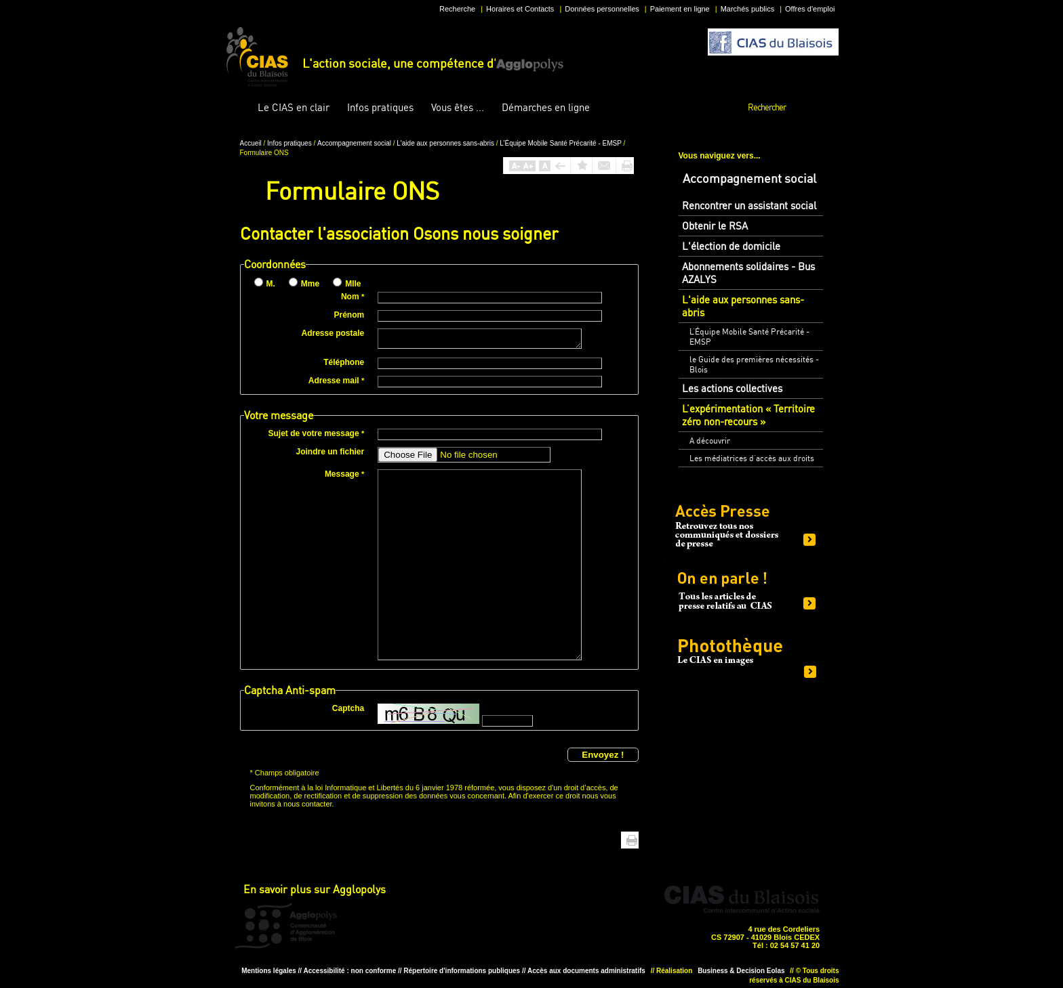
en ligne (546, 107)
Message (344, 474)
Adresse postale (332, 333)
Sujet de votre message (316, 433)
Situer (526, 925)
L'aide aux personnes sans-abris (446, 143)
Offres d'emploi (810, 9)
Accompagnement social (355, 143)
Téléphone (343, 362)
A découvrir (709, 440)
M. (270, 283)
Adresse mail (336, 380)
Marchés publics (747, 9)
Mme (310, 283)
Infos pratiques (290, 143)
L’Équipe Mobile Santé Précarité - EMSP (561, 143)
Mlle (353, 283)
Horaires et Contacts (520, 9)
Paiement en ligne (680, 9)
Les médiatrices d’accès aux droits (751, 458)
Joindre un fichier (330, 451)
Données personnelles (602, 9)
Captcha (348, 708)
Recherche (457, 9)
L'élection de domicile (731, 246)
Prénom (349, 315)
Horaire (484, 925)
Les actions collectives (732, 388)
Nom (352, 296)
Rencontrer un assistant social (749, 205)
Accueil (238, 107)
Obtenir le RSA (715, 225)
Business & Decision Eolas (741, 970)
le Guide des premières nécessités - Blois (754, 364)
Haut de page (611, 840)
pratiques (380, 107)
